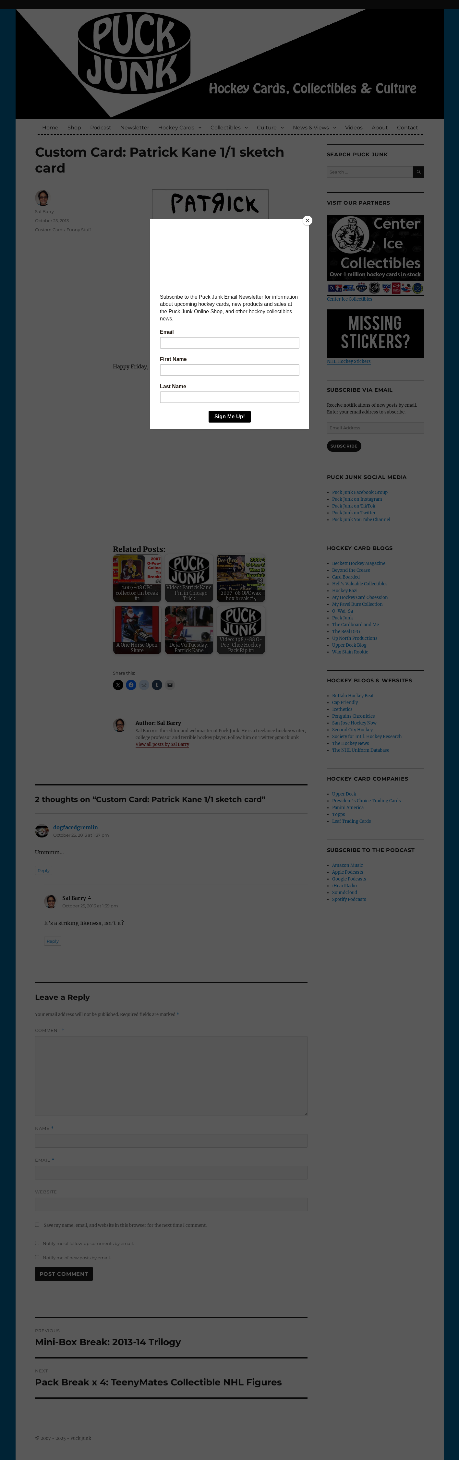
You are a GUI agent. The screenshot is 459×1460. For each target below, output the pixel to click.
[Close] (307, 220)
